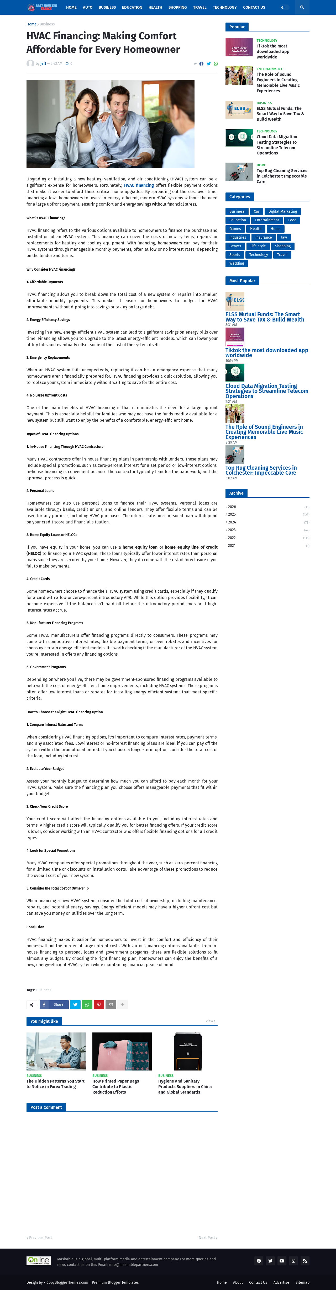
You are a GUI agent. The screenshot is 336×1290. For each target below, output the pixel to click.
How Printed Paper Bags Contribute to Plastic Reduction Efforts (115, 1087)
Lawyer (235, 246)
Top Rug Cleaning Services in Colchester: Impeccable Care (282, 176)
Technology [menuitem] (225, 7)
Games (235, 229)
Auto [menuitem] (87, 7)
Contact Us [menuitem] (254, 7)
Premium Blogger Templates (115, 1282)
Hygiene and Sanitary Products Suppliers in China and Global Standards (185, 1087)
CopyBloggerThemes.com (67, 1282)
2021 (268, 545)
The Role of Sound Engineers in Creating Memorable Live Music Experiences (278, 82)
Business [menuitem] (107, 7)
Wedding (236, 263)
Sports (234, 255)
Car (256, 211)
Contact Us (258, 1282)
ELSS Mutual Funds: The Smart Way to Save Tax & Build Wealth (280, 114)
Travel (282, 255)
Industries (237, 237)
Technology (258, 255)
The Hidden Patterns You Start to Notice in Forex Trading (56, 1084)
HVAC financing (139, 185)
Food (292, 220)
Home (31, 24)
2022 (268, 538)
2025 (268, 515)
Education (237, 220)
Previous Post (40, 1237)
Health (255, 229)
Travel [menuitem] (200, 7)
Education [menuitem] (132, 7)
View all (212, 1021)
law (284, 237)
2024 (268, 523)
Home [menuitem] (71, 7)
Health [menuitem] (155, 7)
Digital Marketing (283, 211)
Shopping (283, 246)
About (238, 1282)
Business (47, 24)
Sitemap (302, 1282)
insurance (263, 237)
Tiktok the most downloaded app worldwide (273, 52)
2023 (268, 530)
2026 (268, 507)
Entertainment (267, 220)
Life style (258, 246)
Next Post (207, 1237)
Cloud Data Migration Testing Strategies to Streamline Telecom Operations (277, 145)
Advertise (281, 1282)
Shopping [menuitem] (178, 7)
